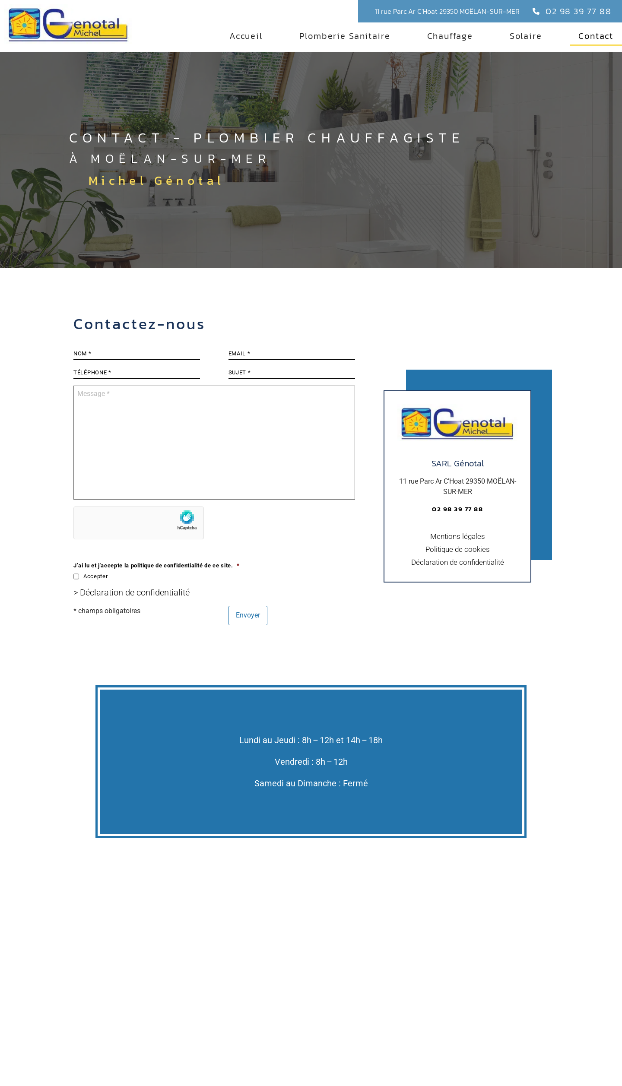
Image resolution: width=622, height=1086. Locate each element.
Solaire (526, 35)
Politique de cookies (457, 559)
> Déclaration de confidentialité (131, 614)
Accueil (246, 35)
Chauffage (450, 35)
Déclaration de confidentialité (457, 572)
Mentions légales (457, 546)
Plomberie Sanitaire (344, 35)
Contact (595, 35)
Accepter (95, 598)
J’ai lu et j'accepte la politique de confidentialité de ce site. (156, 587)
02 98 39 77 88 (578, 11)
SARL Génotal (458, 473)
